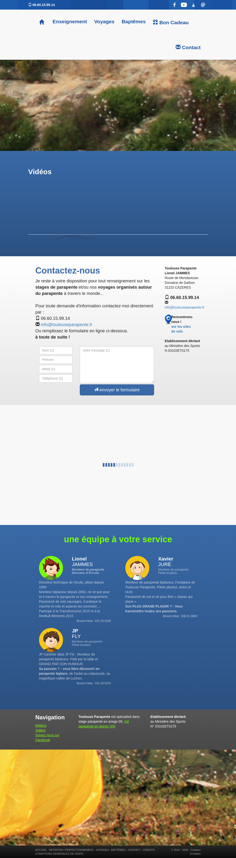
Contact (188, 47)
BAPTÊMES (118, 849)
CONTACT (134, 849)
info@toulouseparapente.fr (66, 324)
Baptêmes (134, 21)
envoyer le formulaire (117, 389)
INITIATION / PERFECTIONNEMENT (71, 849)
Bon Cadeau (171, 22)
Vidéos (40, 730)
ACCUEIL (41, 849)
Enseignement (69, 21)
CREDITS (149, 849)
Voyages (104, 21)
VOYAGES (102, 849)
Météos (40, 725)
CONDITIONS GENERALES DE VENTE (59, 853)
